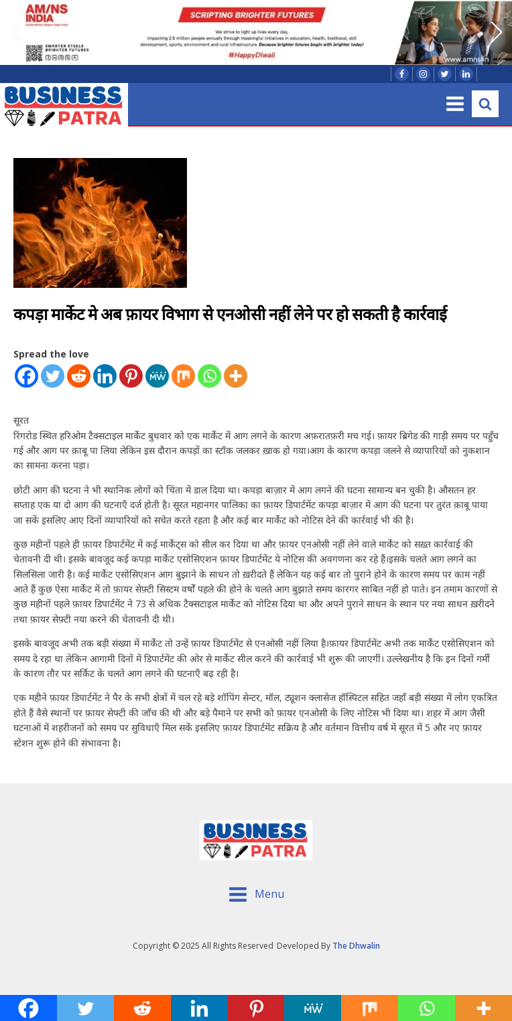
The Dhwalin (356, 945)
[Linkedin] (105, 376)
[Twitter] (52, 376)
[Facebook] (26, 376)
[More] (235, 376)
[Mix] (183, 376)
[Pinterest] (131, 376)
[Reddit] (78, 376)
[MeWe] (157, 376)
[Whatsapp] (209, 376)
